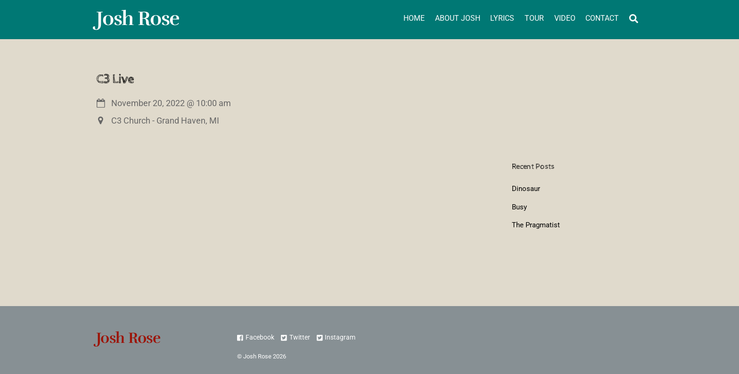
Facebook (255, 337)
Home (414, 18)
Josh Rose (257, 356)
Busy (519, 207)
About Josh (457, 18)
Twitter (295, 337)
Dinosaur (526, 188)
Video (564, 18)
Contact (602, 18)
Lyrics (502, 18)
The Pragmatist (536, 225)
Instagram (336, 337)
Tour (534, 18)
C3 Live (115, 79)
